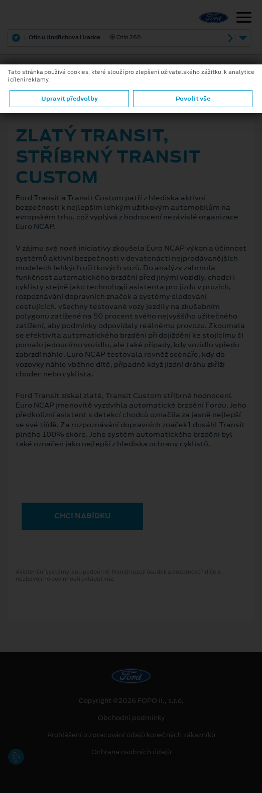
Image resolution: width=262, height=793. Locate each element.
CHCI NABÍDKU (82, 516)
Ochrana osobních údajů (131, 752)
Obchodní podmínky (131, 718)
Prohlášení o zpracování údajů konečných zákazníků (131, 735)
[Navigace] (244, 19)
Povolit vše (193, 99)
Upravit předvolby (69, 99)
